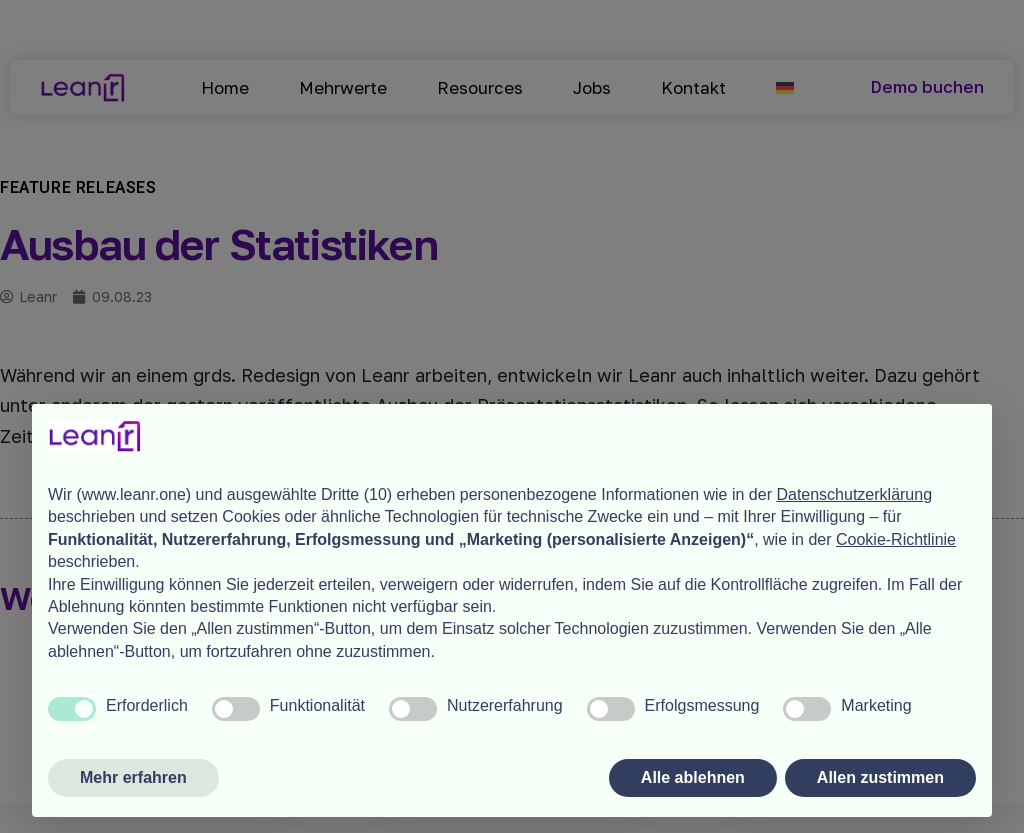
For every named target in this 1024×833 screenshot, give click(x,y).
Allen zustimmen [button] (880, 777)
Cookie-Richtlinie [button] (896, 539)
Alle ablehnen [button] (693, 777)
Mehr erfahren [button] (133, 777)
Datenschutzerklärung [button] (854, 494)
